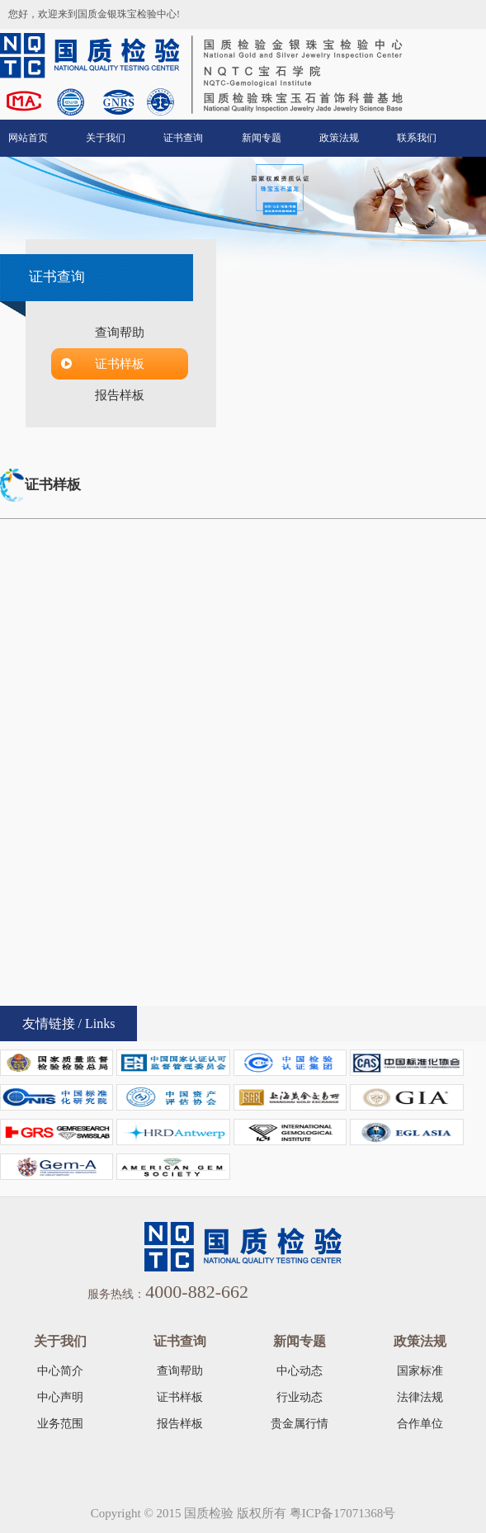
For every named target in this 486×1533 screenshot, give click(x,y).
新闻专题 (261, 138)
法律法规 (420, 1397)
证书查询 (183, 138)
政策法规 (339, 138)
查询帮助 (119, 332)
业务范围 (60, 1423)
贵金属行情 (299, 1423)
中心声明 (60, 1397)
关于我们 (105, 138)
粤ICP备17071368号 (342, 1513)
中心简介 (60, 1371)
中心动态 (299, 1371)
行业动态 (299, 1397)
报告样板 (119, 395)
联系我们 (416, 138)
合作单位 (420, 1423)
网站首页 (28, 138)
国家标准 (420, 1371)
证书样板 (119, 363)
